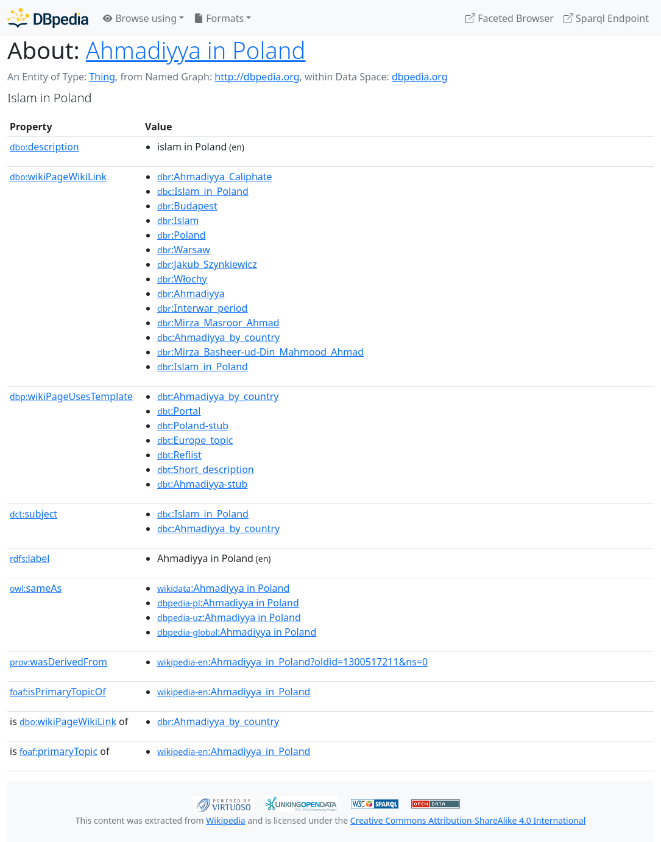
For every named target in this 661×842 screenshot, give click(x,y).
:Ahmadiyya (191, 293)
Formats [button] (219, 18)
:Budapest (187, 205)
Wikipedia (225, 820)
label (30, 558)
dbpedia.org (420, 76)
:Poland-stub (192, 425)
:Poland (181, 235)
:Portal (178, 411)
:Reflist (179, 454)
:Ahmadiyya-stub (202, 484)
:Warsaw (183, 249)
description (44, 146)
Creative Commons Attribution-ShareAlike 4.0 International (467, 820)
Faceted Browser (509, 18)
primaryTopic (58, 751)
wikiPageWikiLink (58, 176)
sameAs (36, 588)
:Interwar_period (202, 308)
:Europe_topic (195, 440)
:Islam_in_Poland (203, 191)
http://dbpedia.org (256, 76)
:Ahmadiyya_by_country (218, 337)
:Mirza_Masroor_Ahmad (218, 322)
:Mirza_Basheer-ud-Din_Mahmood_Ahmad (260, 352)
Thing (102, 76)
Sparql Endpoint (606, 18)
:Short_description (205, 469)
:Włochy (182, 279)
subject (33, 514)
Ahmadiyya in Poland (196, 50)
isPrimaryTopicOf (58, 691)
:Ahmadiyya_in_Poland (233, 691)
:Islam (178, 220)
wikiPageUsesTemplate (71, 396)
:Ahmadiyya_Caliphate (214, 176)
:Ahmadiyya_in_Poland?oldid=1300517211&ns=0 (292, 661)
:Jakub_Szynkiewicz (207, 264)
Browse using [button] (140, 18)
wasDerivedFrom (58, 661)
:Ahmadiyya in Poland (223, 588)
